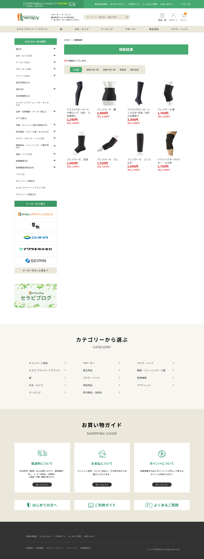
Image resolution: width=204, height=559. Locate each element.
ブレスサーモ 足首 (77, 159)
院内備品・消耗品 (92, 392)
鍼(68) (19, 48)
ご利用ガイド (133, 4)
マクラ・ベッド (179, 29)
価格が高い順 (109, 69)
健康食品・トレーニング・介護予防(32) (32, 146)
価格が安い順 (92, 69)
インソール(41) (23, 75)
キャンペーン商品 (38, 363)
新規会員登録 (101, 4)
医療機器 (142, 377)
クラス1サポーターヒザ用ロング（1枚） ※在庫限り (78, 113)
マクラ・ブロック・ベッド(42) (30, 138)
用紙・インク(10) (24, 154)
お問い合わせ (166, 4)
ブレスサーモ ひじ (107, 159)
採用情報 (40, 545)
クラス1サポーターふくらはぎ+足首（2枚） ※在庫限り (139, 113)
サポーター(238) (23, 69)
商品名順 (134, 69)
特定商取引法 (92, 545)
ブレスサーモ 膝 (166, 109)
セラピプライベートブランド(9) (30, 187)
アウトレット (144, 385)
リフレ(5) (20, 174)
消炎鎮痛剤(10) (23, 95)
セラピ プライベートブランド (32, 29)
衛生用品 (154, 29)
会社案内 (29, 545)
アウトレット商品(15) (26, 194)
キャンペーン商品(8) (25, 180)
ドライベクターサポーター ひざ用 (169, 161)
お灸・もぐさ (82, 29)
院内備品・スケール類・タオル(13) (32, 131)
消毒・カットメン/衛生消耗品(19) (31, 125)
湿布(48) (20, 89)
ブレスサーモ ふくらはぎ (139, 161)
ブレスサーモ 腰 (106, 109)
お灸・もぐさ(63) (24, 55)
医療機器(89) (22, 160)
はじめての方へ (117, 4)
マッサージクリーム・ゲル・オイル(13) (32, 103)
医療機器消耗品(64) (25, 167)
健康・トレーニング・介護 (151, 370)
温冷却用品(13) (23, 82)
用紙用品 (88, 385)
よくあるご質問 (150, 4)
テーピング (107, 29)
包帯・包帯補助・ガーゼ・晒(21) (31, 111)
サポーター (131, 29)
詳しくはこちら (42, 484)
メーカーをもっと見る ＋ (35, 270)
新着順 (123, 69)
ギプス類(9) (21, 118)
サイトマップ (77, 545)
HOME (67, 39)
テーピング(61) (23, 62)
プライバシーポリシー (57, 545)
